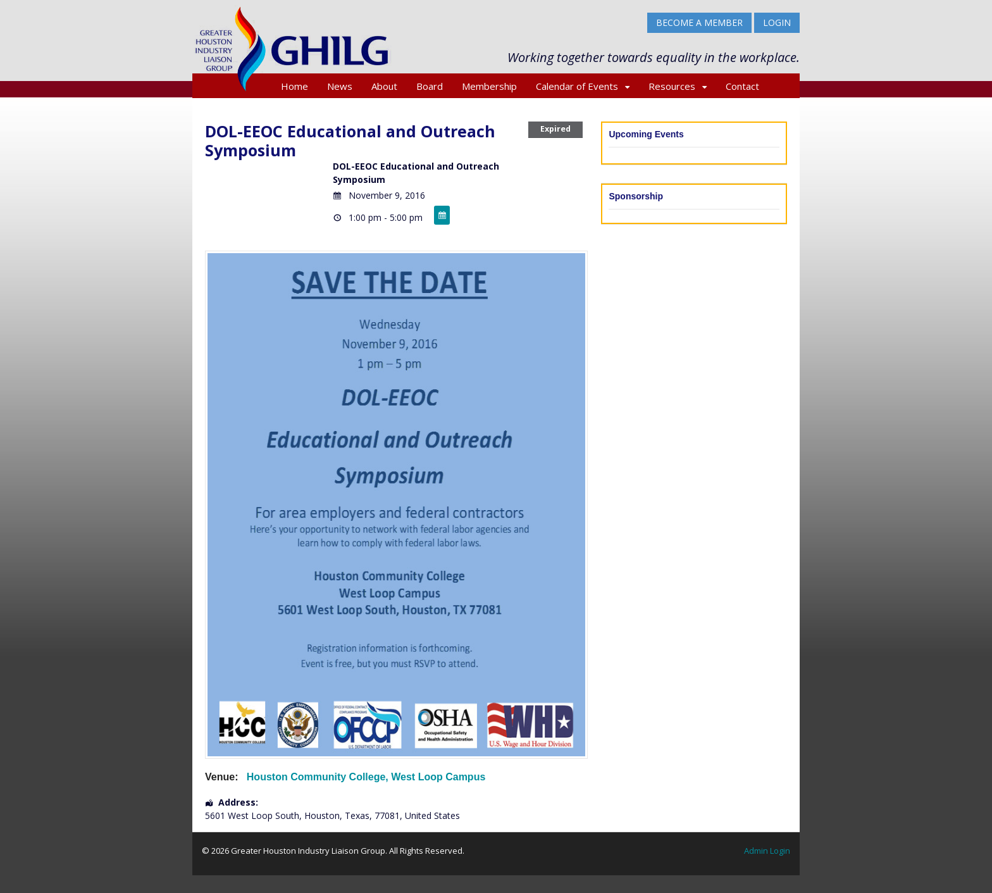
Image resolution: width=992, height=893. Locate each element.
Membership (489, 86)
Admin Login (767, 850)
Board (429, 86)
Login (777, 22)
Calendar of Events (577, 86)
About (384, 86)
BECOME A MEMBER (699, 22)
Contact (742, 86)
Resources (671, 86)
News (339, 86)
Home (294, 86)
